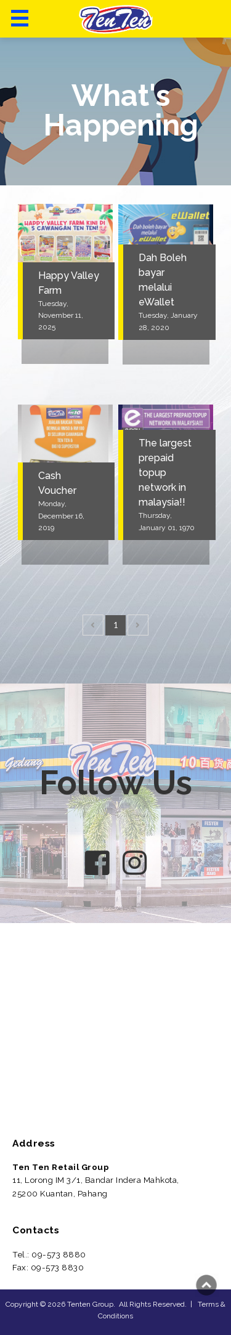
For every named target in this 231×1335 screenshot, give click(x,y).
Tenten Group (90, 1304)
